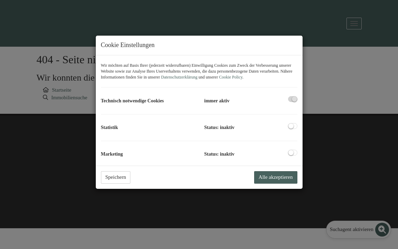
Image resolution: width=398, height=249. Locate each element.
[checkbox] (292, 99)
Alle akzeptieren (276, 177)
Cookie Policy (230, 77)
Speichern (115, 177)
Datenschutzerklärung (179, 77)
